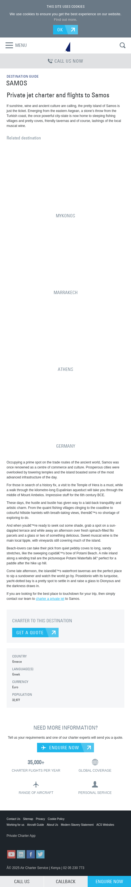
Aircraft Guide (35, 824)
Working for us (15, 824)
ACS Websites (105, 824)
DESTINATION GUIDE (23, 76)
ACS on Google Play (48, 841)
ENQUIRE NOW (60, 747)
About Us (52, 824)
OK (60, 29)
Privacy (40, 818)
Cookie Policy (56, 818)
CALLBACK (65, 881)
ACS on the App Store (20, 841)
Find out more (65, 19)
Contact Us (13, 818)
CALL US (22, 881)
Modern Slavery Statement (77, 824)
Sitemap (28, 818)
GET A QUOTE (30, 632)
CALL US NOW (65, 61)
